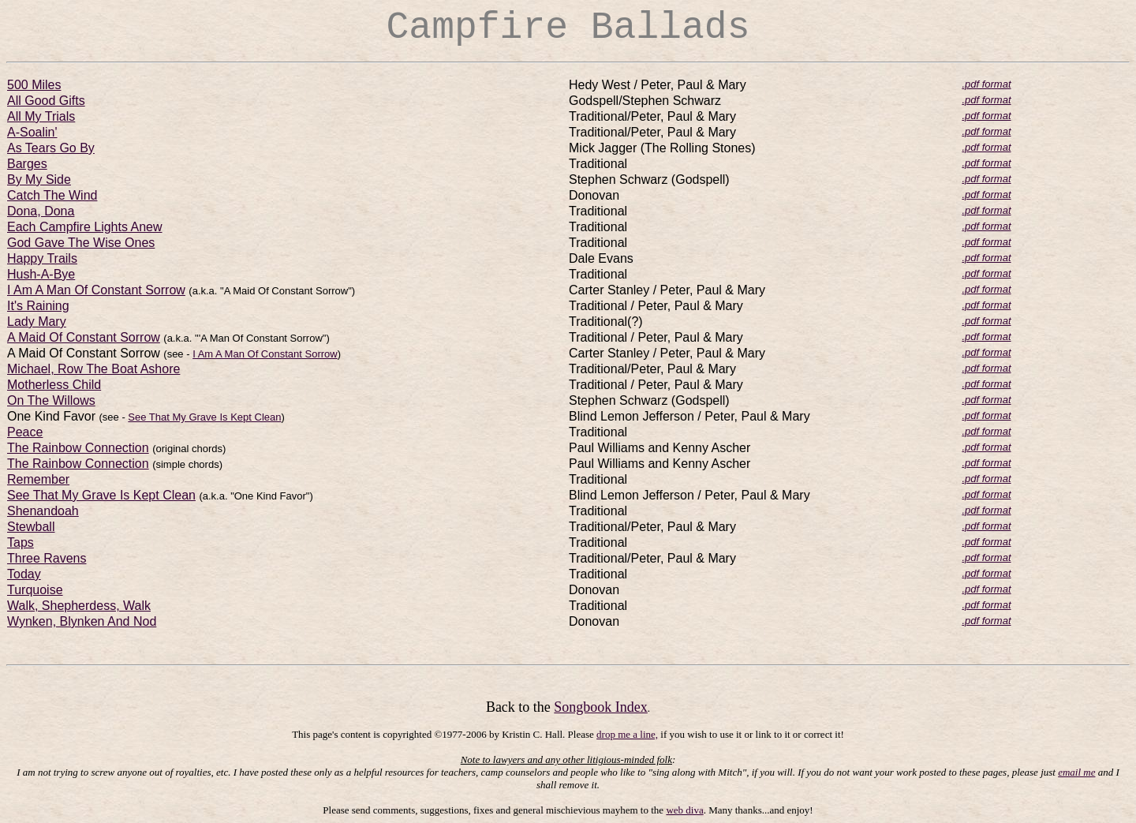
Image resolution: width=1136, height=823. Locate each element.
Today (24, 574)
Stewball (30, 526)
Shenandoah (43, 511)
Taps (20, 542)
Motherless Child (54, 384)
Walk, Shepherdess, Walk (79, 605)
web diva (684, 810)
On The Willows (51, 400)
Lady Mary (36, 321)
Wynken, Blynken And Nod (81, 621)
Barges (27, 163)
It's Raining (38, 305)
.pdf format (986, 84)
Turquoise (35, 590)
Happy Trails (42, 258)
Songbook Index (601, 707)
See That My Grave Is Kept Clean (204, 417)
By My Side (39, 179)
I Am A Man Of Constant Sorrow (96, 290)
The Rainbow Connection (78, 448)
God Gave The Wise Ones (81, 242)
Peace (25, 432)
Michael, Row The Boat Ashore (93, 369)
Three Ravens (47, 558)
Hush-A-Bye (41, 274)
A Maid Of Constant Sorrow (83, 337)
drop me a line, (627, 734)
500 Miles (34, 85)
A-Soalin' (32, 132)
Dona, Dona (40, 211)
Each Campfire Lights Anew (85, 227)
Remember (38, 479)
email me (1076, 772)
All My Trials (41, 116)
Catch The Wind (52, 195)
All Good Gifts (46, 100)
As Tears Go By (51, 148)
